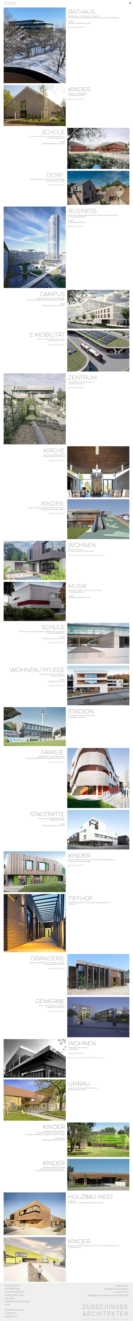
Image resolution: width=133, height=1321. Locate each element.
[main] (98, 18)
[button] (130, 3)
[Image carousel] (35, 45)
